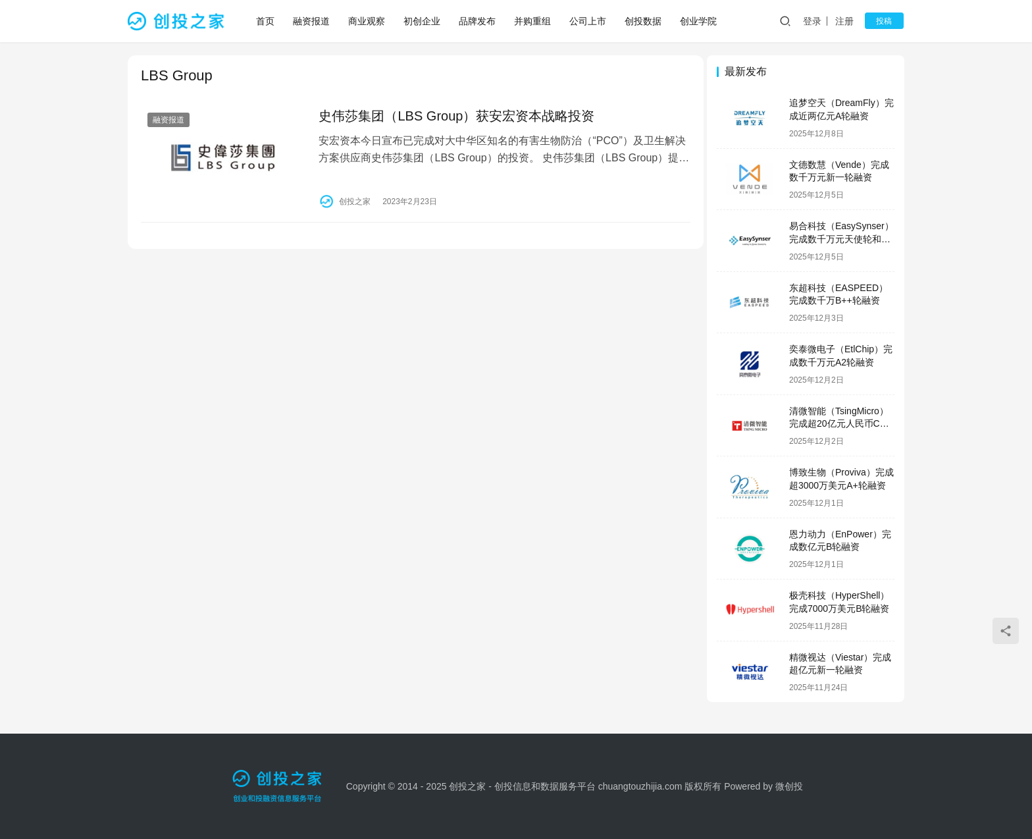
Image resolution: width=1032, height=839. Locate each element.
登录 (815, 21)
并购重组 (533, 21)
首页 (266, 21)
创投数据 (643, 21)
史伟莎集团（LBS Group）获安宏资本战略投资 (454, 116)
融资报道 (312, 21)
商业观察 (367, 21)
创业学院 (699, 21)
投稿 (886, 21)
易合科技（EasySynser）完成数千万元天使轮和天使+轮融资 (841, 239)
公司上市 (588, 21)
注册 (847, 21)
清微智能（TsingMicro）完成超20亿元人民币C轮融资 (839, 424)
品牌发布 (477, 21)
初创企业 (422, 21)
